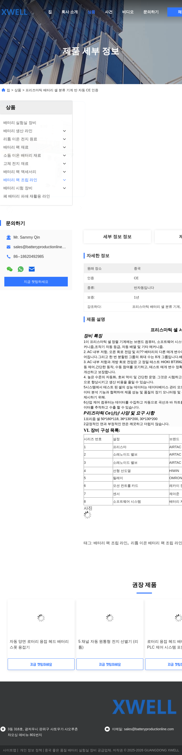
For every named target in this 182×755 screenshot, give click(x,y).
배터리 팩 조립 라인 (110, 543)
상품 (91, 12)
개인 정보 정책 (31, 750)
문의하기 (151, 12)
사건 (109, 12)
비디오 (128, 12)
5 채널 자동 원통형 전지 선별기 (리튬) (108, 644)
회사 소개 (70, 12)
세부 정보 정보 (117, 236)
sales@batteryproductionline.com (41, 247)
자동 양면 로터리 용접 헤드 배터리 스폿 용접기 (39, 644)
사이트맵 (9, 750)
